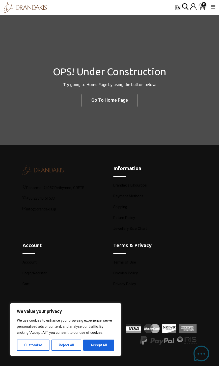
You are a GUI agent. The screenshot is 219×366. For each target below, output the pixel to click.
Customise (33, 345)
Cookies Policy (125, 273)
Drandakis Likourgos (130, 185)
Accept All (99, 345)
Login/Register (34, 273)
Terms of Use (124, 262)
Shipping (120, 207)
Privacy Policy (124, 284)
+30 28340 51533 (40, 198)
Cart (26, 284)
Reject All (66, 345)
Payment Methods (128, 196)
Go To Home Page (109, 100)
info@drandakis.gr (41, 209)
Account (29, 262)
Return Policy (124, 218)
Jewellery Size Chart (130, 229)
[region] (65, 329)
